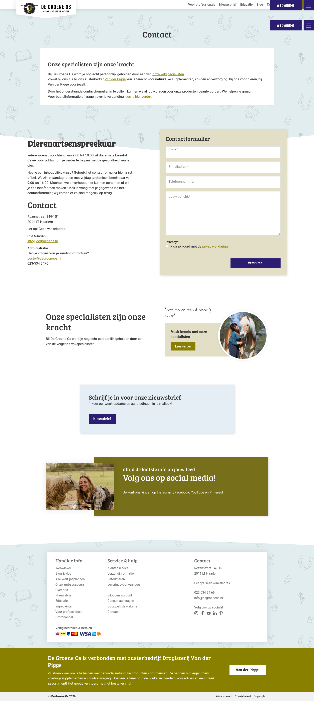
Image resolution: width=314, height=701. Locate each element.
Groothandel (64, 617)
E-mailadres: (179, 167)
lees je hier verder (138, 97)
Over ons (61, 590)
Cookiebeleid (243, 696)
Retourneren (116, 579)
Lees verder (183, 346)
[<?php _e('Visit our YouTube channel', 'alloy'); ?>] (209, 614)
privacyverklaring (215, 246)
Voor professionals (201, 4)
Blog (260, 4)
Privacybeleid (223, 696)
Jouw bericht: (179, 196)
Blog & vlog (63, 573)
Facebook (182, 492)
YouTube (197, 492)
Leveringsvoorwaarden (124, 584)
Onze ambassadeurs (70, 584)
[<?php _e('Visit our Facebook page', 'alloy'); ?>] (202, 614)
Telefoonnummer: (182, 181)
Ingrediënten (64, 606)
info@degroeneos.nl (208, 598)
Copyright (260, 696)
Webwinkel (285, 25)
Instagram (165, 492)
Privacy (172, 242)
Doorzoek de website (122, 606)
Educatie (246, 4)
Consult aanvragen (121, 601)
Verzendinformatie (121, 573)
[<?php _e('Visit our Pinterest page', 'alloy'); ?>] (215, 614)
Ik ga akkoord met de (199, 246)
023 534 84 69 (204, 592)
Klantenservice (118, 568)
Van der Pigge (247, 670)
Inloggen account (120, 595)
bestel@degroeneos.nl (44, 258)
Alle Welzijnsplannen (70, 579)
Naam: (173, 149)
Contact (272, 4)
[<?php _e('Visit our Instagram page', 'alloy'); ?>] (196, 614)
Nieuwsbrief (228, 4)
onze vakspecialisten (168, 74)
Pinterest (216, 492)
